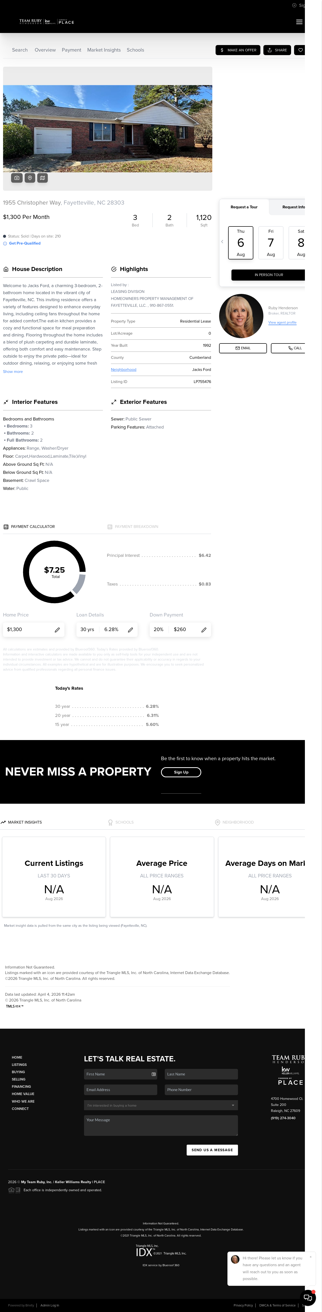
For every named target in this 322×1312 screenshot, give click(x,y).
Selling (18, 1079)
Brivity (29, 1305)
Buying (18, 1072)
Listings (19, 1065)
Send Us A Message (212, 1150)
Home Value (23, 1094)
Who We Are (23, 1101)
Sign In (302, 5)
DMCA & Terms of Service (277, 1305)
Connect (20, 1109)
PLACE (99, 1182)
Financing (21, 1087)
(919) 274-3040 (283, 1118)
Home (17, 1057)
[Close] (311, 1257)
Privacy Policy (243, 1305)
